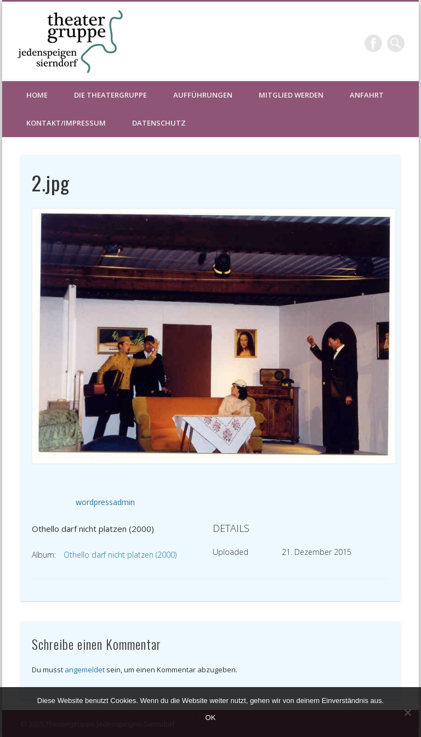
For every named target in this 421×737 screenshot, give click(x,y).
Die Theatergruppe (110, 95)
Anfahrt (367, 95)
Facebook (373, 43)
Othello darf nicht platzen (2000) (120, 554)
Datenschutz (159, 123)
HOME (37, 95)
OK (211, 717)
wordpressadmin (105, 502)
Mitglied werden (291, 95)
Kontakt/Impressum (66, 123)
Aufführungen (202, 95)
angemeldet (85, 669)
